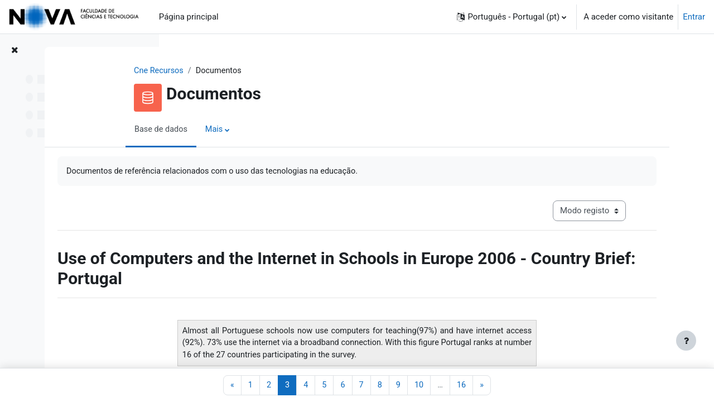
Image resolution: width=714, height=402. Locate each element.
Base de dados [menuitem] (232, 130)
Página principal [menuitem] (189, 17)
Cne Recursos (230, 71)
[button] (511, 17)
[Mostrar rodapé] (686, 341)
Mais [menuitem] (287, 130)
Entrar (694, 17)
